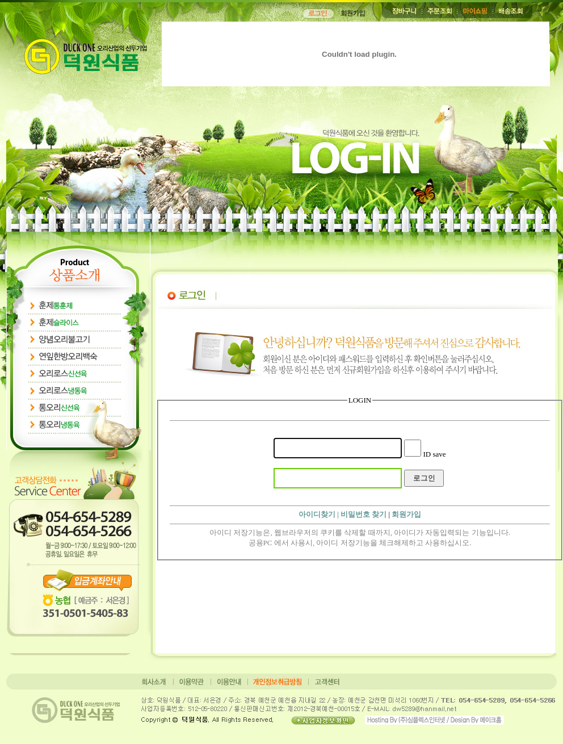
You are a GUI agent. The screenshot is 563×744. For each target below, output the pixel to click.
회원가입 (406, 514)
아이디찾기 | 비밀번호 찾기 (343, 514)
